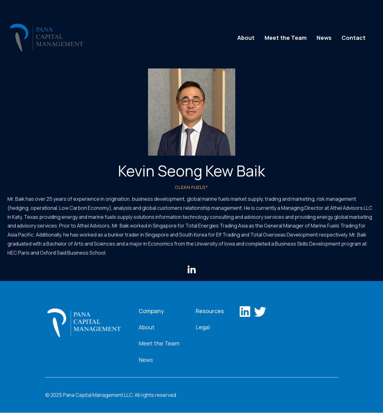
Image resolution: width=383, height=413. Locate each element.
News (324, 37)
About (246, 37)
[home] (46, 37)
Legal (203, 327)
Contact (354, 37)
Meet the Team (286, 37)
